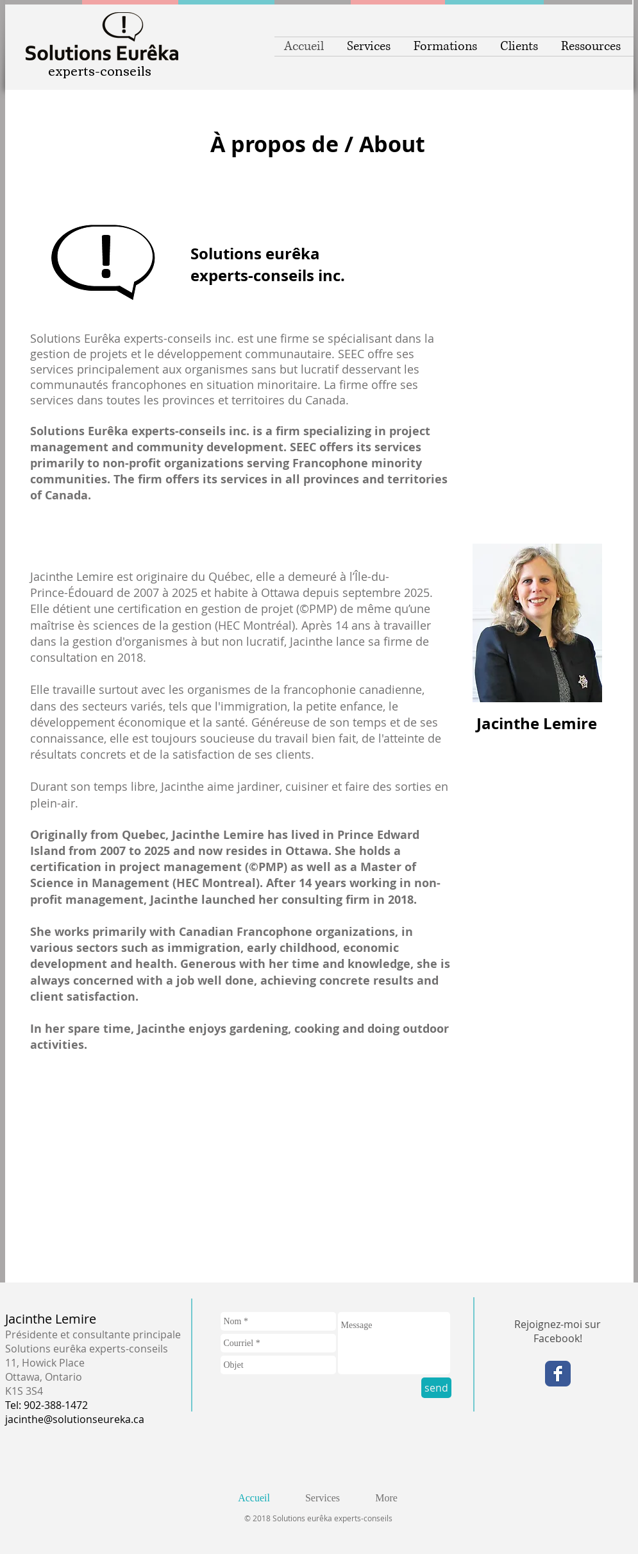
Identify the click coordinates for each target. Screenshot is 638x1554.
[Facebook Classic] (558, 1373)
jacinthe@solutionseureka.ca (74, 1419)
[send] (436, 1387)
